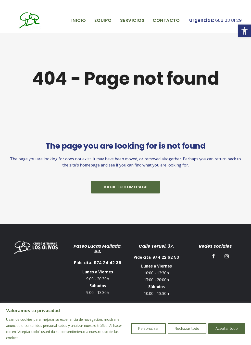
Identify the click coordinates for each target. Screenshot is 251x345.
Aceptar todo (226, 329)
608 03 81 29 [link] (222, 20)
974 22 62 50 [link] (165, 256)
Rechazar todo (187, 329)
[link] (244, 31)
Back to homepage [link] (125, 187)
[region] (125, 324)
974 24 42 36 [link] (107, 261)
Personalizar (148, 329)
